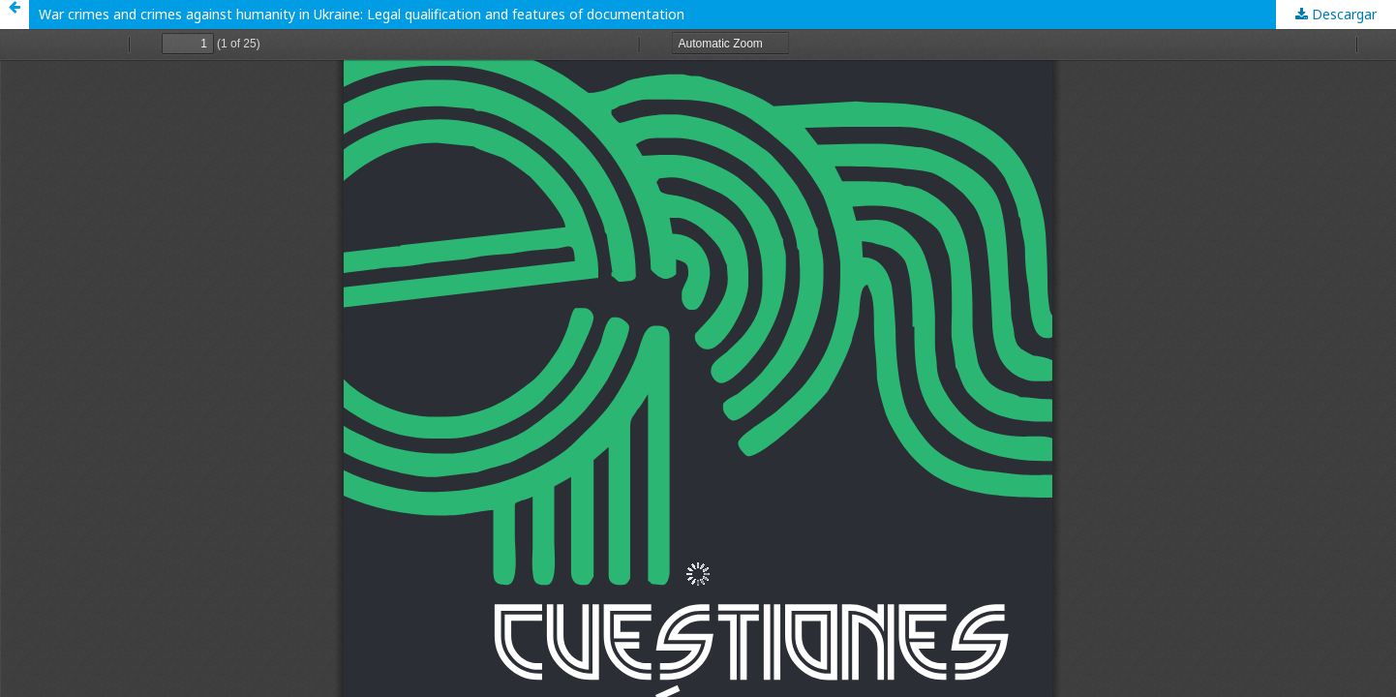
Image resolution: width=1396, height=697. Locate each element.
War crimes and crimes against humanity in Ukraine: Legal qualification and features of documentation (361, 14)
